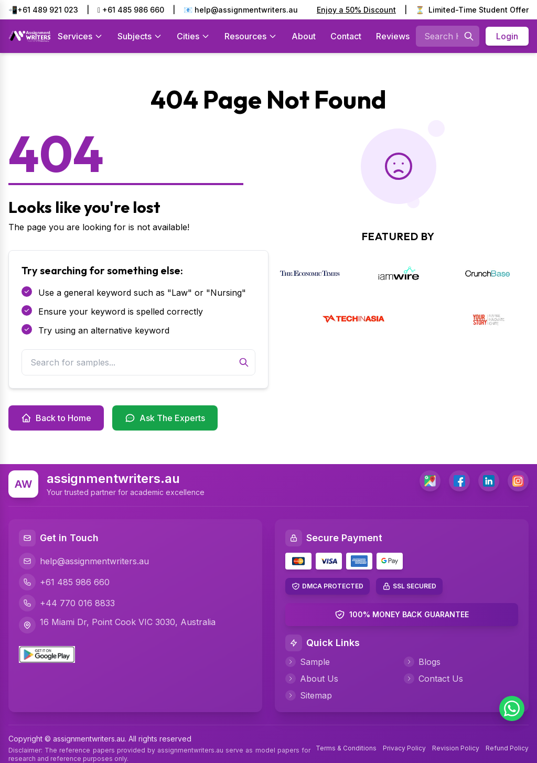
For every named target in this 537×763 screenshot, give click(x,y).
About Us (311, 678)
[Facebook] (459, 480)
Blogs (422, 662)
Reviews (393, 36)
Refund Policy (507, 748)
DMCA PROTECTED (332, 586)
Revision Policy (455, 748)
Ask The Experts (165, 418)
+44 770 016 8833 (67, 603)
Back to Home (56, 418)
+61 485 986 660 (131, 9)
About (304, 36)
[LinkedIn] (488, 480)
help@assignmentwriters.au (84, 561)
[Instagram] (518, 480)
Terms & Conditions (346, 748)
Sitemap (308, 695)
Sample (307, 662)
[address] (430, 480)
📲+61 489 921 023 (43, 9)
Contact (345, 36)
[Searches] (468, 36)
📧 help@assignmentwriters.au (241, 9)
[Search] (244, 362)
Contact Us (433, 678)
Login (507, 36)
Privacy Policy (404, 748)
